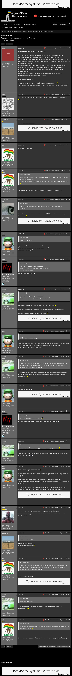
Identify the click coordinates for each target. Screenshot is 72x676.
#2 (69, 94)
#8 (69, 259)
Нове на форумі (15, 24)
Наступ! (9, 44)
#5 (69, 170)
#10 (69, 331)
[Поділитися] (67, 48)
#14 (69, 441)
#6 (69, 199)
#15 (69, 466)
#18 (69, 558)
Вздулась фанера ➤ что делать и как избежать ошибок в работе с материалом (27, 31)
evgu (4, 40)
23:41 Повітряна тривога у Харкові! (52, 16)
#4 (69, 144)
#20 (69, 619)
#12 (69, 385)
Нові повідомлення (6, 27)
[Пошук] (69, 24)
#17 (69, 532)
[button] (21, 24)
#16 (69, 507)
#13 (69, 411)
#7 (69, 233)
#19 (69, 594)
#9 (69, 289)
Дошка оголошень (30, 24)
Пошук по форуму (18, 27)
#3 (69, 119)
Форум (4, 24)
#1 (69, 47)
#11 (69, 356)
